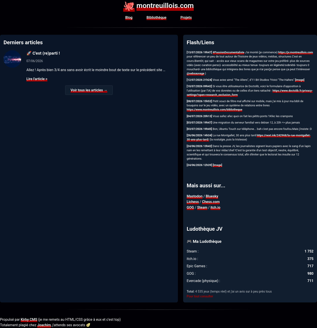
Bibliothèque (156, 17)
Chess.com (211, 202)
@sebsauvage (195, 73)
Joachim (44, 325)
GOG (190, 207)
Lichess (193, 202)
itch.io (215, 207)
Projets (186, 17)
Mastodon (195, 196)
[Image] (299, 79)
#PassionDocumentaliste (228, 52)
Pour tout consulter (200, 296)
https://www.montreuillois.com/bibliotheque (214, 109)
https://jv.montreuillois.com (295, 52)
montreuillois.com (158, 5)
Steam (202, 207)
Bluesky (212, 196)
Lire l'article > (36, 79)
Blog (128, 17)
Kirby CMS (29, 319)
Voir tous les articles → (89, 90)
